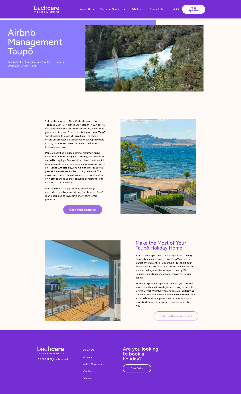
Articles (138, 9)
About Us (87, 9)
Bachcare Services (112, 9)
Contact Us (156, 9)
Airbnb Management (94, 364)
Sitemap (87, 378)
